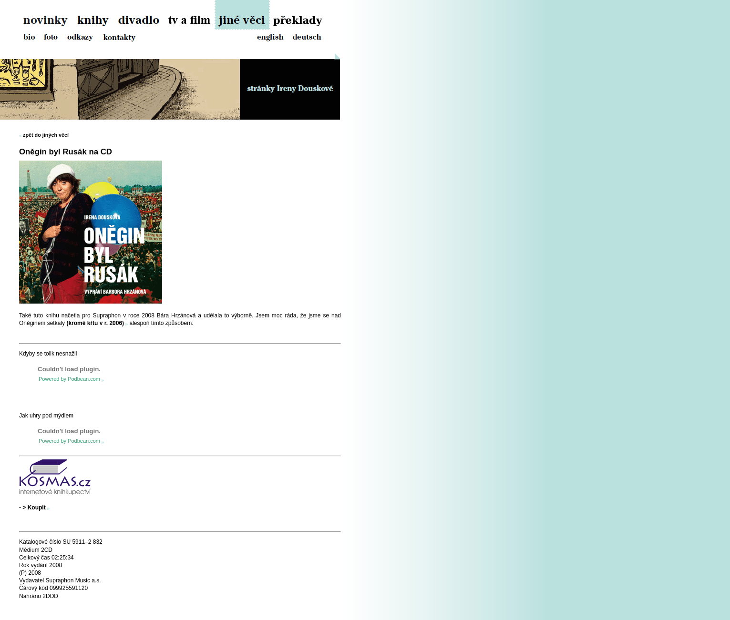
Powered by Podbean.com (69, 379)
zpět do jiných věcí (46, 135)
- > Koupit (32, 507)
